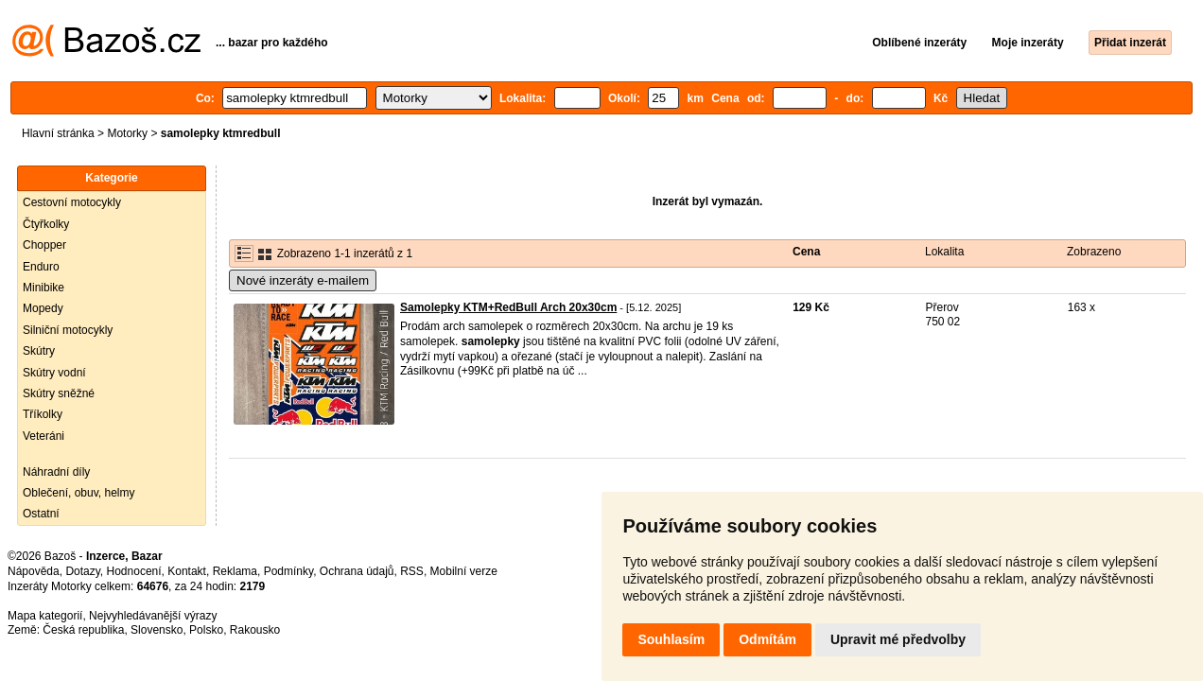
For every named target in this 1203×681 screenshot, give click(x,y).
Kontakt (186, 571)
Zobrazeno (1094, 251)
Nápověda (34, 571)
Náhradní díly (56, 472)
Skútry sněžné (59, 393)
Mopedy (43, 308)
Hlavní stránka (58, 133)
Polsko (206, 630)
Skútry (39, 351)
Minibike (43, 287)
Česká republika (83, 630)
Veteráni (43, 436)
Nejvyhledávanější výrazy (153, 615)
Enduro (41, 266)
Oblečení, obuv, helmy (79, 492)
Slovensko (157, 630)
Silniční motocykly (68, 330)
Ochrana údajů (357, 571)
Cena (806, 251)
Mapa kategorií (45, 615)
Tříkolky (42, 414)
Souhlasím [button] (671, 639)
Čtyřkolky (46, 224)
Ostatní (41, 513)
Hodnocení (134, 571)
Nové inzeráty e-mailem (302, 280)
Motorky (127, 133)
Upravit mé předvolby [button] (898, 639)
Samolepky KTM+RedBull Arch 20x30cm (508, 307)
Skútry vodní (54, 372)
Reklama (235, 571)
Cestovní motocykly (72, 202)
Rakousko (255, 630)
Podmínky (288, 571)
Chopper (44, 245)
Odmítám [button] (767, 639)
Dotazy (82, 571)
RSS (412, 571)
